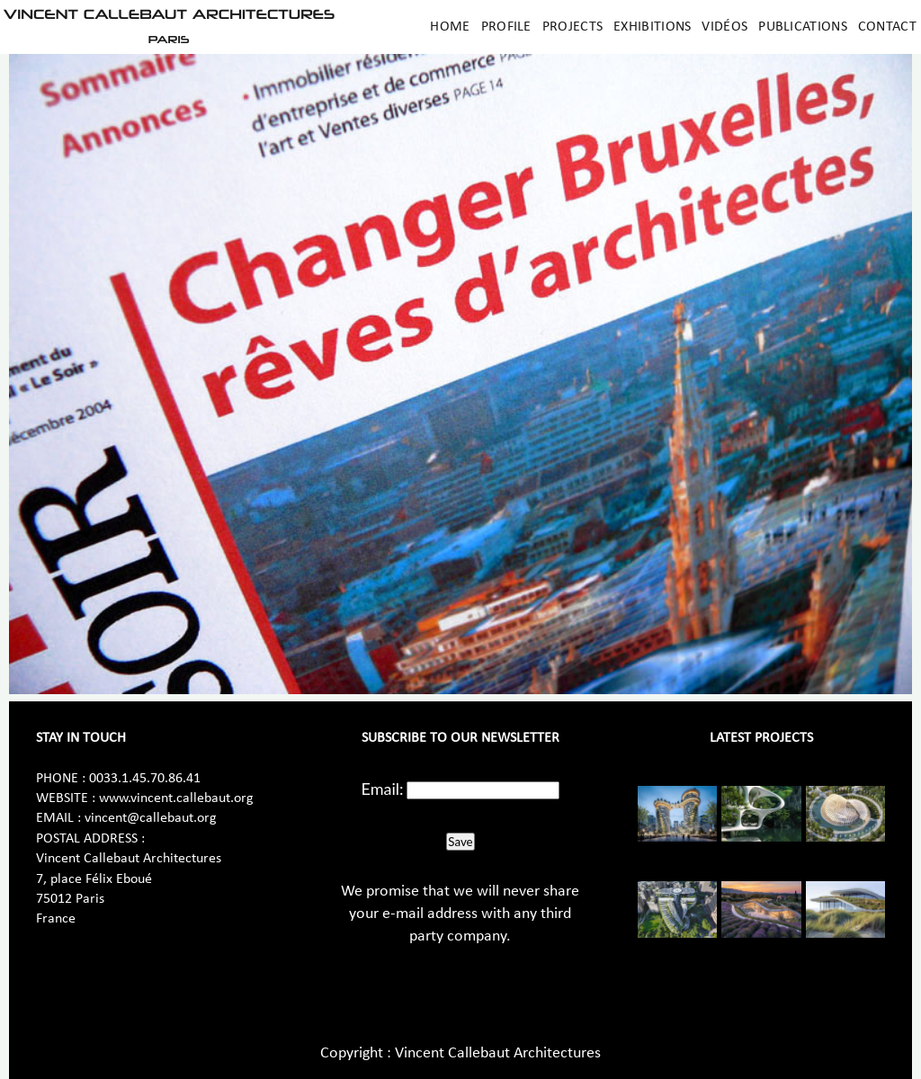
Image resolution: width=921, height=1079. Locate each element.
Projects (572, 27)
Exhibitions (652, 27)
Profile (506, 27)
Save (460, 841)
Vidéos (724, 27)
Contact (887, 27)
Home (449, 27)
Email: (383, 788)
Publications (802, 27)
